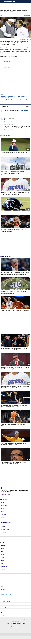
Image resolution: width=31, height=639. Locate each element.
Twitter (8, 494)
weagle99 (6, 118)
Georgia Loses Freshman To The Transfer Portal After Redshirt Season (14, 405)
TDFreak (6, 124)
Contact (19, 623)
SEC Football (7, 67)
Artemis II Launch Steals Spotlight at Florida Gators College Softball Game (15, 193)
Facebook (3, 494)
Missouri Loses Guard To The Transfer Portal (13, 424)
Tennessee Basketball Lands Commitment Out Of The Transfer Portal (14, 443)
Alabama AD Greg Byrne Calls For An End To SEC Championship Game (15, 368)
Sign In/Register (26, 619)
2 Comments (27, 15)
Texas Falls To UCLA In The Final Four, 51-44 (15, 310)
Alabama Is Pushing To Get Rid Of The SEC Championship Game (14, 292)
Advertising (13, 623)
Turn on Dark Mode (15, 626)
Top (26, 106)
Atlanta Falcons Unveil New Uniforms (13, 212)
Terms (23, 623)
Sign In (2, 612)
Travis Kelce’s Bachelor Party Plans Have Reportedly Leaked (14, 230)
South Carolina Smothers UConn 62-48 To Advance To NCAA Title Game (14, 349)
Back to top (3, 619)
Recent (28, 106)
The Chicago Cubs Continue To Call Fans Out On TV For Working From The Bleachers (14, 173)
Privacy (7, 623)
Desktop (17, 621)
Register (3, 615)
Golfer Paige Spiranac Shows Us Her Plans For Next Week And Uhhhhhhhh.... (14, 153)
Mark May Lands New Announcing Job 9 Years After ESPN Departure (13, 462)
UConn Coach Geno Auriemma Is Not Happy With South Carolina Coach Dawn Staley (15, 273)
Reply (5, 121)
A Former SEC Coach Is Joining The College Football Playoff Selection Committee (14, 100)
